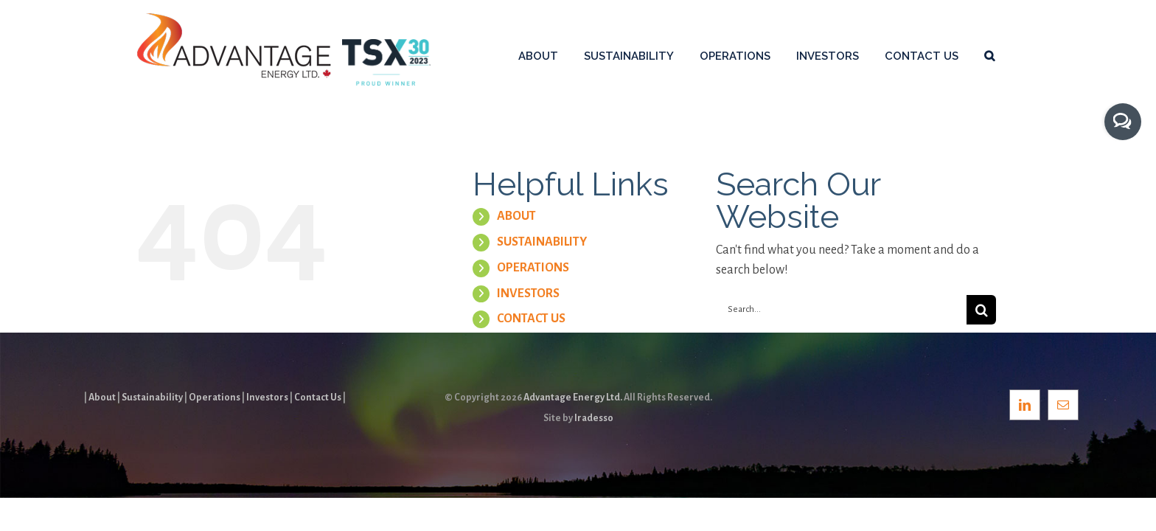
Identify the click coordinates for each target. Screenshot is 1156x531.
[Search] (981, 309)
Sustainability (152, 397)
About (102, 397)
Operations (214, 397)
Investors (267, 397)
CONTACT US (531, 318)
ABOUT (516, 216)
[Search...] (841, 309)
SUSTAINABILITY (542, 242)
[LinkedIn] (1024, 404)
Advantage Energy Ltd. (572, 397)
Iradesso (593, 418)
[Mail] (1063, 404)
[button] (1015, 55)
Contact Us (317, 397)
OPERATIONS (533, 267)
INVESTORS (528, 293)
